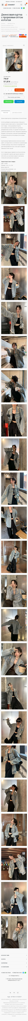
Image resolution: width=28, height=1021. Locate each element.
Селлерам (4, 963)
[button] (9, 72)
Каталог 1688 (5, 955)
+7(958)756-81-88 (17, 972)
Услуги (3, 959)
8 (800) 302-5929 (7, 8)
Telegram (21, 8)
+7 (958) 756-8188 (16, 8)
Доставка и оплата (17, 112)
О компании (5, 966)
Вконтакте (10, 992)
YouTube (17, 992)
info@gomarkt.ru (14, 975)
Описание (5, 112)
